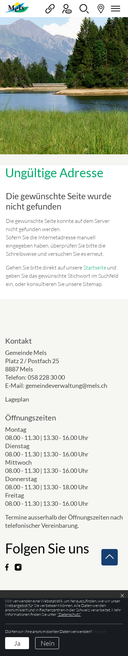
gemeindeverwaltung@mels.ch (66, 385)
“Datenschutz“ (69, 614)
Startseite (94, 267)
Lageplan (22, 399)
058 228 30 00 (46, 377)
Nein (48, 643)
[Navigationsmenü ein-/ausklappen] (114, 9)
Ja (17, 643)
